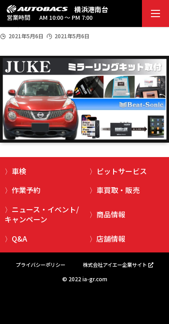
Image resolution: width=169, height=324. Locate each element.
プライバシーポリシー (40, 264)
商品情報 (110, 214)
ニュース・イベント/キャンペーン (42, 214)
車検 (19, 171)
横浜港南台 (91, 9)
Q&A (19, 238)
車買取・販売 (118, 189)
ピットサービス (121, 171)
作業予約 (26, 189)
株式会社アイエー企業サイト (115, 264)
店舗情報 (110, 238)
